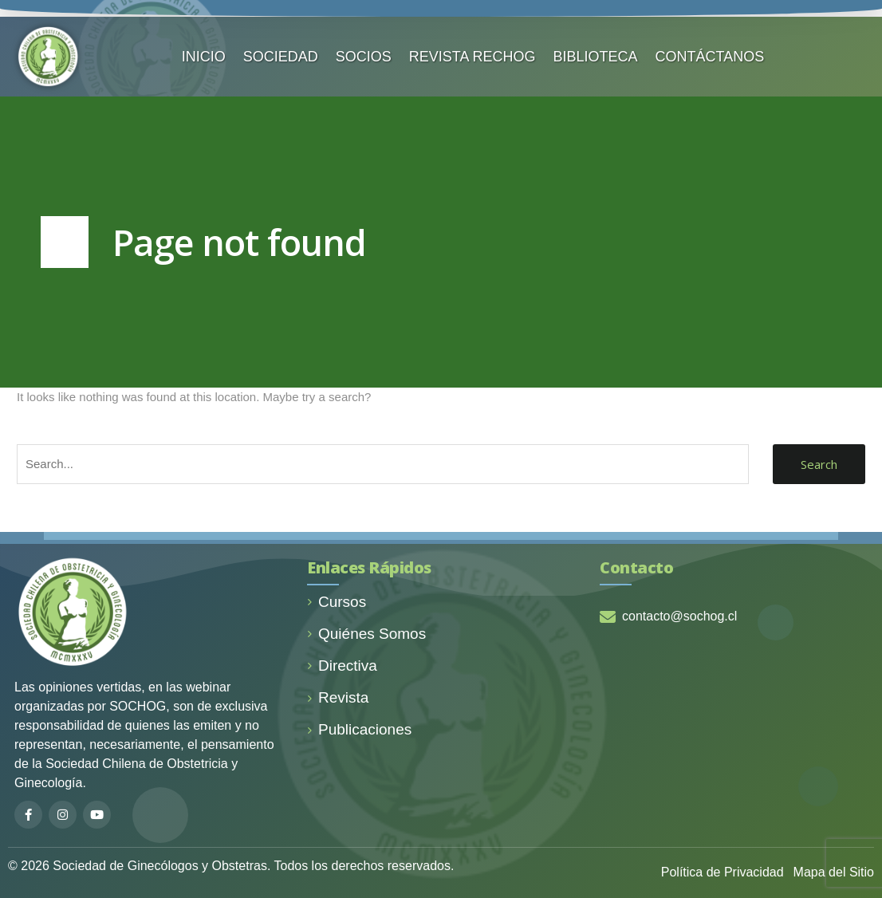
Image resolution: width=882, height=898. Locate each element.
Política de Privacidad (722, 872)
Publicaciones (359, 729)
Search (819, 464)
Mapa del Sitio (833, 872)
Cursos (336, 601)
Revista (337, 697)
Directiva (342, 665)
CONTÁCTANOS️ (710, 57)
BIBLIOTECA (595, 57)
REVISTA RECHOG (472, 57)
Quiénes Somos (366, 633)
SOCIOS (364, 57)
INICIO (204, 57)
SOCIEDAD (280, 57)
